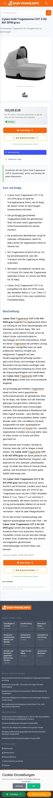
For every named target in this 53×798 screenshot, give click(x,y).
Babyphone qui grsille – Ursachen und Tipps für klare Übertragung (22, 686)
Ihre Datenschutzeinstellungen (15, 770)
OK (33, 786)
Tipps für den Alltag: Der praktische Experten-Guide (22, 727)
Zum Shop (23, 130)
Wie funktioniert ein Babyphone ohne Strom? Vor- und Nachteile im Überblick (23, 705)
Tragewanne (22, 318)
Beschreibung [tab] (12, 152)
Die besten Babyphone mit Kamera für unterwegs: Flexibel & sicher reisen (25, 699)
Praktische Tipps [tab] (13, 159)
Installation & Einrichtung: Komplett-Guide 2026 (21, 738)
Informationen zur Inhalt (12, 761)
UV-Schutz (27, 428)
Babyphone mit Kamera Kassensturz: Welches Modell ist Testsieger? (24, 692)
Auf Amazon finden (24, 137)
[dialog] (26, 780)
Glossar (6, 765)
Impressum (7, 748)
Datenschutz (8, 753)
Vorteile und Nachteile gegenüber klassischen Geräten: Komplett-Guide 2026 (24, 733)
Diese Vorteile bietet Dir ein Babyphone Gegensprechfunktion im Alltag (26, 679)
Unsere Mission (9, 757)
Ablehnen (19, 786)
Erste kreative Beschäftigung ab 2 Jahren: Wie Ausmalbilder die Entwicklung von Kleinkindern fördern (26, 718)
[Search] (46, 3)
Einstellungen (26, 781)
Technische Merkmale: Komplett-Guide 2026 (20, 723)
